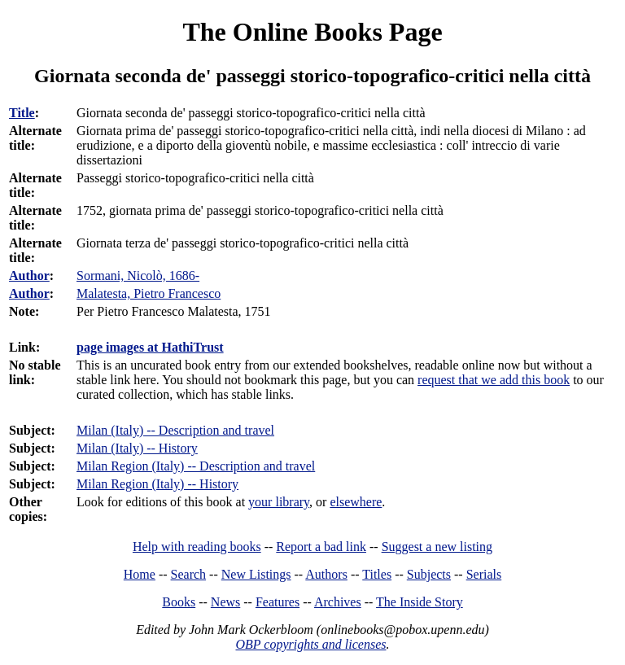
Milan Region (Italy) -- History (157, 484)
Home (139, 574)
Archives (337, 602)
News (225, 602)
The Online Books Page (312, 31)
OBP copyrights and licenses (310, 644)
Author (29, 275)
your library (278, 502)
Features (277, 602)
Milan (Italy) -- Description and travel (175, 430)
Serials (484, 574)
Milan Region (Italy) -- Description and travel (195, 466)
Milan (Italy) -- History (137, 448)
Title (22, 113)
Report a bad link (321, 546)
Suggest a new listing (437, 546)
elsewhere (356, 502)
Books (178, 602)
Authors (326, 574)
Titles (376, 574)
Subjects (429, 574)
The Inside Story (419, 602)
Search (189, 574)
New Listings (256, 574)
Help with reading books (197, 546)
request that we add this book (493, 380)
